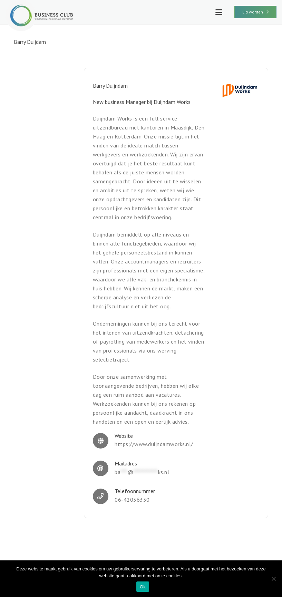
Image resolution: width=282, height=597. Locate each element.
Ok (143, 586)
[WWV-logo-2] (39, 15)
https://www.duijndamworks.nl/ (154, 444)
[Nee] (273, 578)
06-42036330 (132, 499)
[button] (219, 12)
